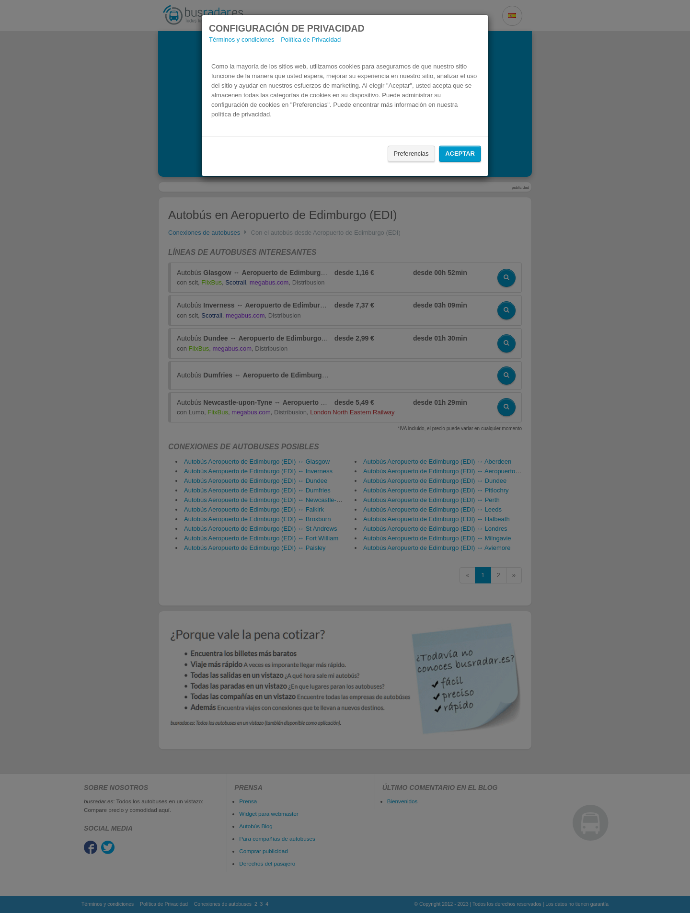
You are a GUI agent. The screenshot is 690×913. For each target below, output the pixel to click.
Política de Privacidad (311, 39)
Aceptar (460, 153)
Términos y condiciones (242, 39)
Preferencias (411, 153)
